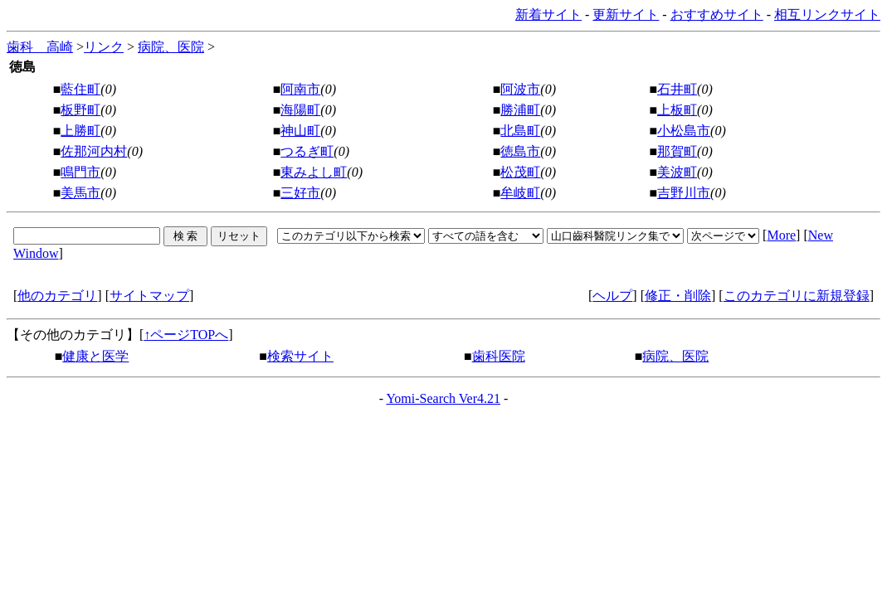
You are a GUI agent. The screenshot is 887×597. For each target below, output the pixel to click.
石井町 (677, 89)
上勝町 (80, 131)
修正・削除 (678, 296)
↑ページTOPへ (186, 335)
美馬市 (80, 193)
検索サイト (300, 356)
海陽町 (300, 110)
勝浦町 (520, 110)
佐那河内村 (94, 151)
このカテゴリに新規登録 (797, 296)
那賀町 (677, 151)
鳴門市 (80, 172)
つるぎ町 (307, 151)
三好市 (300, 193)
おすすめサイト (716, 14)
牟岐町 (520, 193)
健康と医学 (95, 356)
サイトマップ (149, 296)
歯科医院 (498, 356)
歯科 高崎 (40, 47)
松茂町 (520, 172)
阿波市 (520, 89)
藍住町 (80, 89)
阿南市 (300, 89)
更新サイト (625, 14)
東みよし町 (313, 172)
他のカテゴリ (57, 296)
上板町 (677, 110)
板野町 (80, 110)
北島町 (520, 131)
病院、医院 (171, 47)
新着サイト (548, 14)
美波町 (677, 172)
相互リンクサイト (827, 14)
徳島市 (520, 151)
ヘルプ (612, 296)
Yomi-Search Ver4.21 (443, 398)
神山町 (300, 131)
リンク (104, 47)
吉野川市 (683, 193)
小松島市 (683, 131)
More (781, 235)
